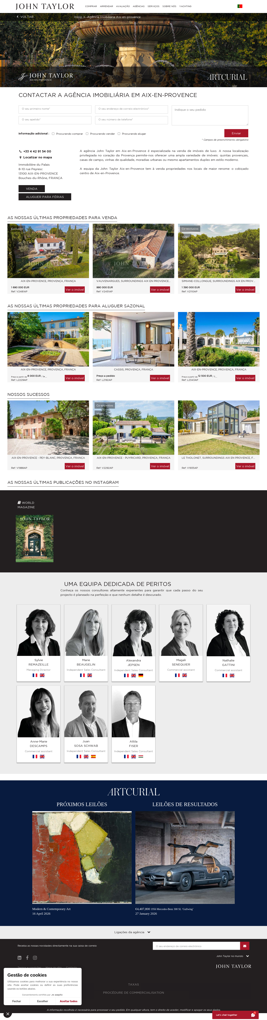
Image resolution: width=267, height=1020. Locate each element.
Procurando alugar (134, 133)
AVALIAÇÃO (123, 6)
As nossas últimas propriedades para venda (62, 217)
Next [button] (253, 253)
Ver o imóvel (75, 289)
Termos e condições (29, 873)
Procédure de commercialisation (133, 898)
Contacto (71, 873)
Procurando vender (102, 133)
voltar (27, 16)
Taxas (133, 889)
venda (31, 188)
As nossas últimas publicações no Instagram (63, 482)
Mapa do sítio (54, 873)
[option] (46, 261)
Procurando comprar (69, 133)
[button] (7, 1013)
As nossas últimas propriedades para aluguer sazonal (76, 306)
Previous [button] (10, 253)
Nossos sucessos (28, 394)
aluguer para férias (45, 196)
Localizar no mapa (35, 157)
